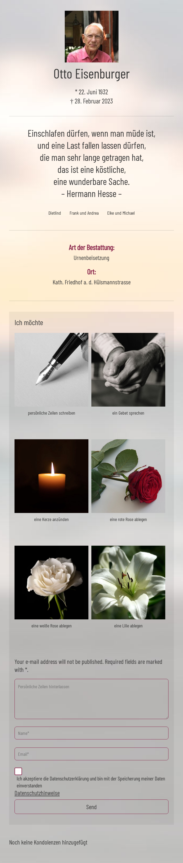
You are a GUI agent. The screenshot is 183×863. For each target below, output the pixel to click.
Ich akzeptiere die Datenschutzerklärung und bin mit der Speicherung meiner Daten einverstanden (91, 781)
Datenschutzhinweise (37, 793)
